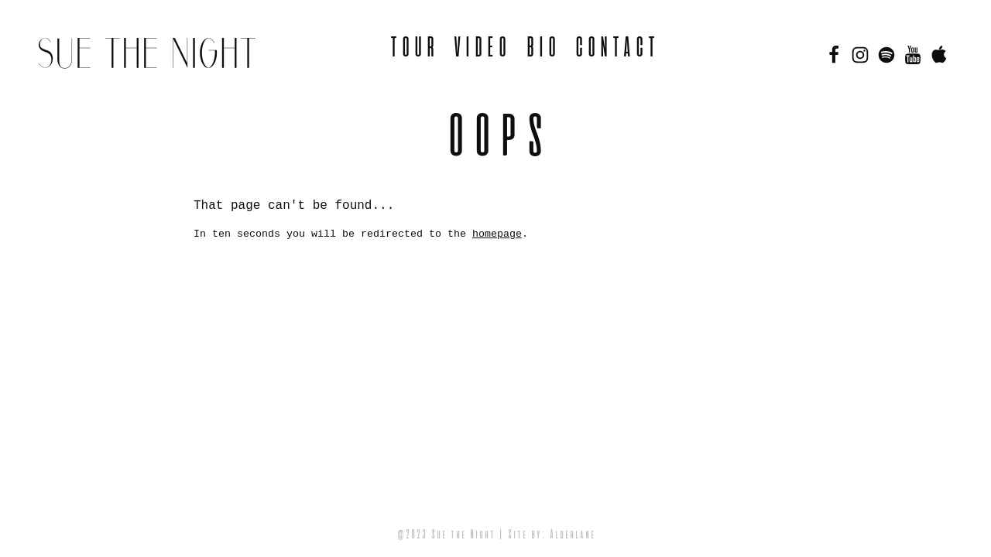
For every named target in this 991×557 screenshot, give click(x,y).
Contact (615, 48)
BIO (541, 48)
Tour (412, 48)
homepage (497, 234)
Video (480, 48)
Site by (524, 535)
